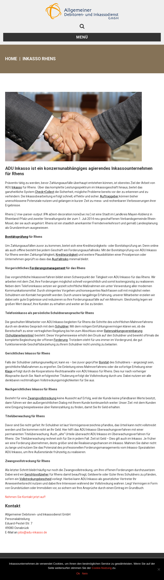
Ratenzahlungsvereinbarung (123, 331)
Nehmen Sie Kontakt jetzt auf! (25, 497)
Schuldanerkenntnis (19, 335)
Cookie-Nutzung (102, 568)
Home (11, 58)
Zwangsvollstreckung (42, 398)
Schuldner (62, 326)
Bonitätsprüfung (16, 236)
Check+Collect (44, 192)
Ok (78, 573)
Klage (9, 371)
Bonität (104, 362)
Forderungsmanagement (47, 268)
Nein (85, 573)
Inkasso (17, 187)
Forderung (61, 340)
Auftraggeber (109, 196)
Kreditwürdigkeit (67, 254)
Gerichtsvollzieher (37, 474)
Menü (82, 37)
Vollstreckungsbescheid (35, 479)
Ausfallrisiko (60, 259)
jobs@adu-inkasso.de (32, 532)
